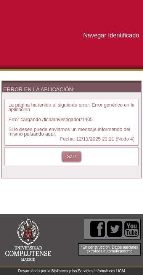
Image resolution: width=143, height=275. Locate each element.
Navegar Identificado (111, 35)
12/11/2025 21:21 (95, 139)
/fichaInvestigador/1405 (67, 119)
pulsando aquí (39, 134)
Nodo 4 (125, 139)
